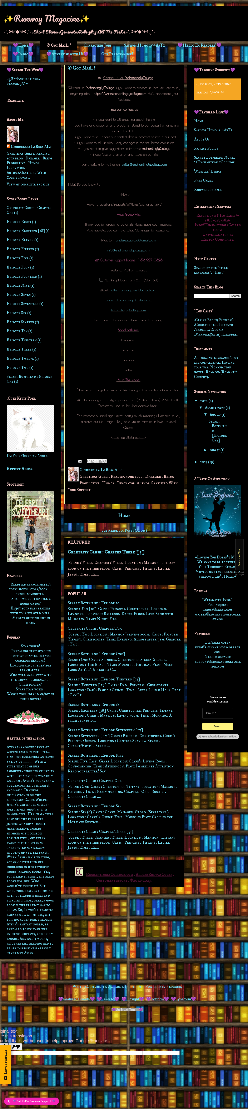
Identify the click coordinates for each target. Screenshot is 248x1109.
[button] (31, 1101)
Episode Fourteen (22, 276)
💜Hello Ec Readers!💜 (200, 45)
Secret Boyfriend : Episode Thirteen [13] (104, 679)
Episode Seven (19, 294)
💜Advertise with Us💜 (67, 54)
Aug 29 (216, 414)
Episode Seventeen (23, 303)
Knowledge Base (208, 189)
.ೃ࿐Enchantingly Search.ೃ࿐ (23, 81)
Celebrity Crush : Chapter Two (95, 628)
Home (124, 515)
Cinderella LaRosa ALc (31, 146)
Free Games (203, 180)
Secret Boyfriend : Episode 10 (94, 603)
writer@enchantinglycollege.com (144, 164)
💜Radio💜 (23, 54)
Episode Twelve (20, 358)
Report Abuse (20, 469)
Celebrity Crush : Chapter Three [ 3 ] (106, 552)
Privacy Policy (206, 148)
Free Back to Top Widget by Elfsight (234, 573)
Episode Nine (18, 285)
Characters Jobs (97, 45)
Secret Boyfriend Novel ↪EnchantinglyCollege (214, 160)
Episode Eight (19, 221)
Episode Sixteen (20, 322)
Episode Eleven (20, 239)
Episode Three (19, 349)
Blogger (173, 986)
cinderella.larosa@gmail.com (136, 240)
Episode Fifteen (20, 249)
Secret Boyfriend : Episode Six (94, 806)
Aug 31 (215, 450)
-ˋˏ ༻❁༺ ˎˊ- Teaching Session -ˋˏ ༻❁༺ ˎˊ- (214, 88)
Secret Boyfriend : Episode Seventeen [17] (105, 730)
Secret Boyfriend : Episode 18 (93, 704)
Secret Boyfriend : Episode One (29, 379)
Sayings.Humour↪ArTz (144, 45)
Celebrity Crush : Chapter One (95, 780)
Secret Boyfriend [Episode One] (96, 653)
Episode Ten (17, 331)
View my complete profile (28, 184)
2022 (204, 400)
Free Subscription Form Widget (217, 736)
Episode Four (18, 267)
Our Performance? (117, 54)
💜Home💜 (23, 45)
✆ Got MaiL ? (58, 45)
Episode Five (18, 258)
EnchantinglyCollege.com (128, 310)
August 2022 (215, 407)
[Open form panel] (5, 1064)
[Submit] (217, 726)
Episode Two (18, 367)
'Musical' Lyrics (207, 171)
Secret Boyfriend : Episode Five (96, 755)
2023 (204, 462)
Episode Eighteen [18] (26, 231)
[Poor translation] (15, 1046)
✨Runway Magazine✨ (46, 18)
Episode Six (16, 313)
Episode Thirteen (22, 340)
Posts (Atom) (136, 530)
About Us (202, 139)
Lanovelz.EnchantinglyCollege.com (128, 300)
